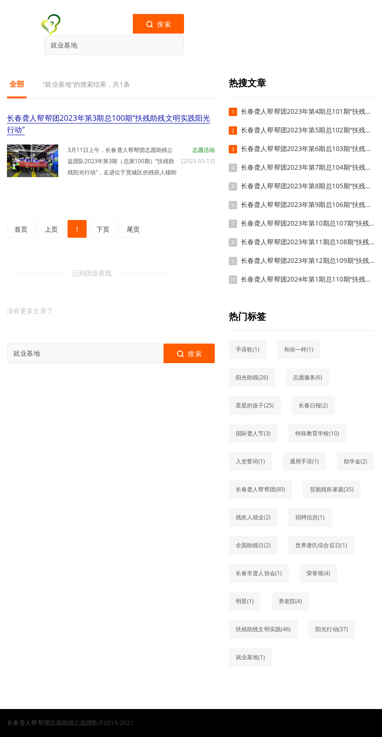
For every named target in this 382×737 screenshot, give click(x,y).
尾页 (133, 228)
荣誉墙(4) (318, 573)
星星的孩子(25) (255, 405)
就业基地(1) (250, 657)
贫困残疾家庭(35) (332, 489)
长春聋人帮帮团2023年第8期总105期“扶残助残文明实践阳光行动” (308, 185)
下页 (102, 228)
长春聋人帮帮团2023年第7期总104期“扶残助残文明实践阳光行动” (308, 167)
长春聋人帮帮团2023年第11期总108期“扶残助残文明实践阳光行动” (308, 241)
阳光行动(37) (331, 629)
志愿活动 (203, 149)
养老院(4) (290, 601)
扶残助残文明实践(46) (263, 629)
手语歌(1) (247, 349)
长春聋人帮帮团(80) (260, 489)
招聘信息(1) (310, 517)
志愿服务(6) (307, 377)
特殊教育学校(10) (317, 433)
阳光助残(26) (252, 377)
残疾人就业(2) (253, 517)
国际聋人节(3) (253, 433)
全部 (16, 84)
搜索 (158, 24)
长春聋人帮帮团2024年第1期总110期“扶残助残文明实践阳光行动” (308, 279)
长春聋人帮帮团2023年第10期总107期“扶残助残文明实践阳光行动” (308, 223)
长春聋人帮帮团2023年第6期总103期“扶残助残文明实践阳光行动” (308, 148)
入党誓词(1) (250, 461)
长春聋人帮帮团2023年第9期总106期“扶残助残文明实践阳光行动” (308, 204)
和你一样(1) (299, 349)
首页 (20, 228)
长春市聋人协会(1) (259, 573)
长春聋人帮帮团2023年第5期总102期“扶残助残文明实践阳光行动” (308, 129)
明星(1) (244, 601)
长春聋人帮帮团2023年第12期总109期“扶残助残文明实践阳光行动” (308, 260)
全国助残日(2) (253, 545)
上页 (51, 228)
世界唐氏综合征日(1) (321, 545)
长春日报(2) (313, 405)
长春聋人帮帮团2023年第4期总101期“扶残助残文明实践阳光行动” (308, 111)
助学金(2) (356, 461)
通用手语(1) (304, 461)
